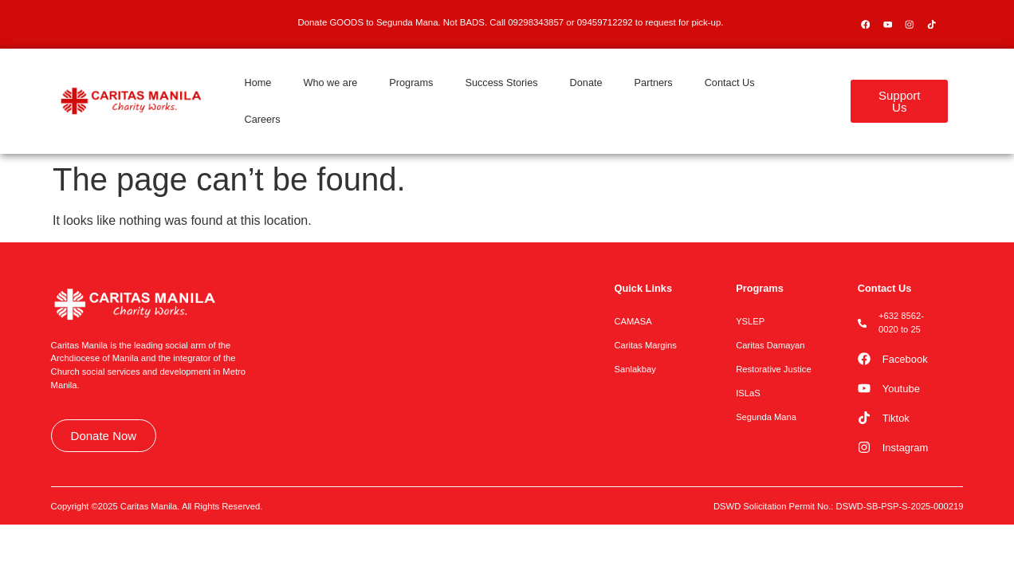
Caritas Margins (645, 345)
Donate (586, 82)
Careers (262, 119)
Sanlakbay (634, 369)
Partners (654, 82)
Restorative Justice (774, 369)
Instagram (905, 448)
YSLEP (750, 321)
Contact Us (730, 82)
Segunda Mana (766, 417)
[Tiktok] (864, 417)
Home (257, 82)
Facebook (905, 359)
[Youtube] (864, 388)
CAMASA (632, 321)
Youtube (901, 389)
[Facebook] (864, 358)
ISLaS (748, 393)
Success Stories (501, 82)
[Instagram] (864, 447)
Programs (411, 82)
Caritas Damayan (770, 345)
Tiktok (896, 418)
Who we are (330, 82)
